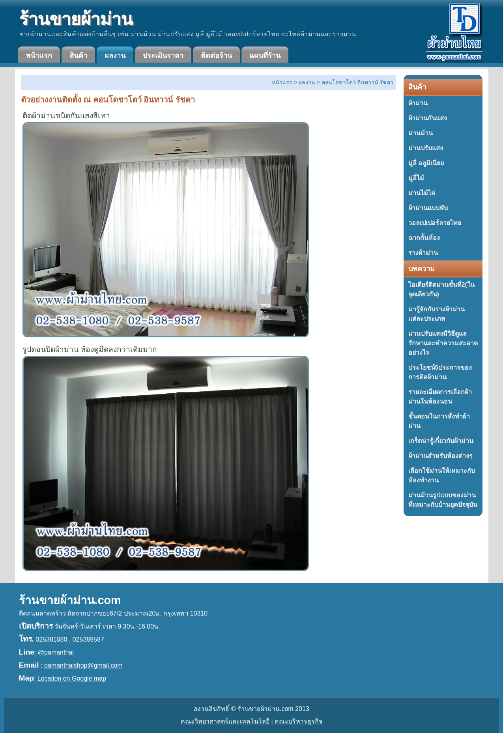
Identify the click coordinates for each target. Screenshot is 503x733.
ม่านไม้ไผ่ (421, 193)
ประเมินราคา (163, 56)
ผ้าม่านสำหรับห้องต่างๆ (440, 455)
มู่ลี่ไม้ (416, 178)
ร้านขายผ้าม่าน (76, 19)
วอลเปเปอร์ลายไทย (434, 223)
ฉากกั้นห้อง (424, 237)
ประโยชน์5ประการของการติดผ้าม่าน (440, 372)
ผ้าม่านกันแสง (427, 118)
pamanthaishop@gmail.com (83, 665)
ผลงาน (115, 56)
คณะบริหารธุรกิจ (298, 721)
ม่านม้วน (420, 133)
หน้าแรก (39, 56)
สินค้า (78, 56)
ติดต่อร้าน (216, 56)
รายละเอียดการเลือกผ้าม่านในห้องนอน (440, 397)
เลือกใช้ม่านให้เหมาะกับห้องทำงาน (441, 475)
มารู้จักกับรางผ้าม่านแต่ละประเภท (436, 314)
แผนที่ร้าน (264, 56)
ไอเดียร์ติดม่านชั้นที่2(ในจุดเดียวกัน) (441, 289)
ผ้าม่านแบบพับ (428, 208)
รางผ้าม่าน (423, 252)
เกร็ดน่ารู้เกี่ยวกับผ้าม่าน (440, 440)
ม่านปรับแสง (425, 148)
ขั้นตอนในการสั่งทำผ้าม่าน (439, 421)
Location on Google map (71, 678)
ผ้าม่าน (418, 103)
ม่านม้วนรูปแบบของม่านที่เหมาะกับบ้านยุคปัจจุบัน (442, 500)
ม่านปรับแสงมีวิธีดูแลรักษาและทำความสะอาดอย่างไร (443, 343)
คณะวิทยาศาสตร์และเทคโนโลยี (225, 721)
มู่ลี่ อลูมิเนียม (426, 163)
